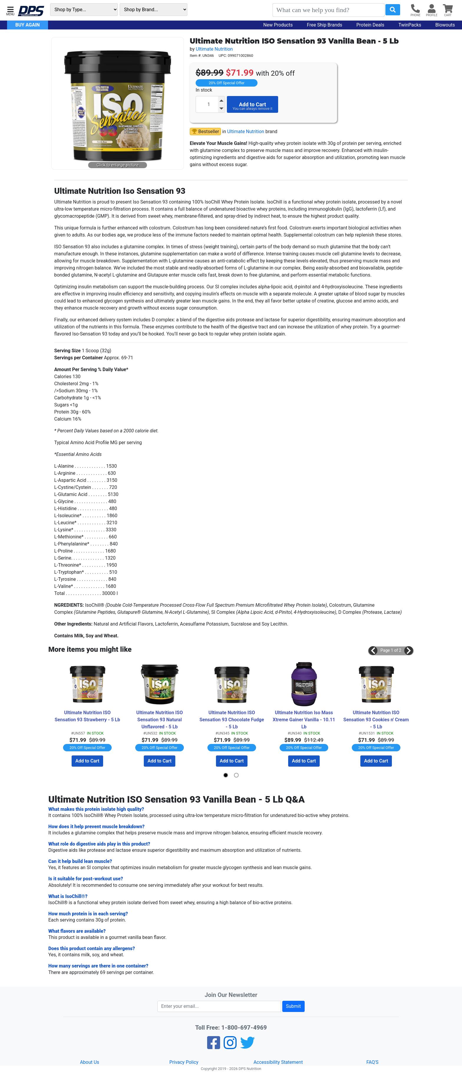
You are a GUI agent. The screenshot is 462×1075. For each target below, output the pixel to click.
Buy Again (27, 25)
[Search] (329, 10)
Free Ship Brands (324, 25)
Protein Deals (371, 25)
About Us (89, 1062)
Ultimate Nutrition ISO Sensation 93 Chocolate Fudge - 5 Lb (232, 720)
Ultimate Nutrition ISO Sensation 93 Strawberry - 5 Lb (87, 716)
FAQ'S (372, 1062)
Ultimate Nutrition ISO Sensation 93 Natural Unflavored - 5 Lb (160, 720)
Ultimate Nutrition (214, 49)
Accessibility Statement (278, 1062)
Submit (293, 1006)
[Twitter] (247, 1046)
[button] (10, 10)
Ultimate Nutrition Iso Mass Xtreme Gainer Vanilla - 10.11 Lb (304, 720)
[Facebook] (213, 1046)
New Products (278, 25)
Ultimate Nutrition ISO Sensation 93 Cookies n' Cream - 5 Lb (376, 720)
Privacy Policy (184, 1062)
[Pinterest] (230, 1046)
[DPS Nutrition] (31, 11)
